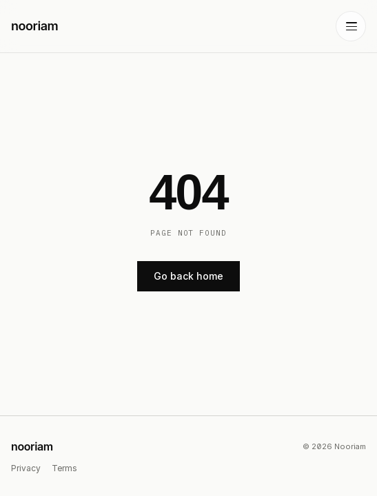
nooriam (32, 446)
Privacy (26, 468)
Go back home (188, 276)
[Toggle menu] (351, 26)
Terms (64, 468)
